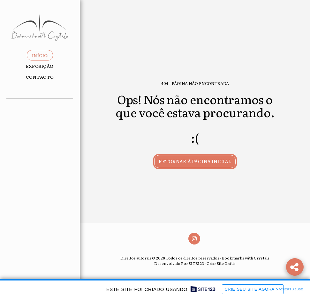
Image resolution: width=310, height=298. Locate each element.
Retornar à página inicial (195, 161)
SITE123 (196, 263)
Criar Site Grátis (221, 263)
